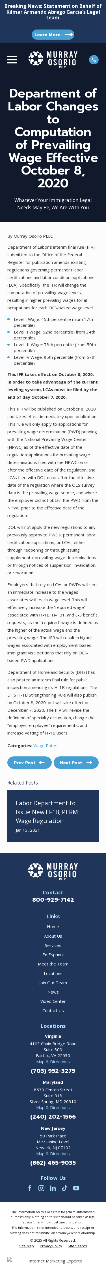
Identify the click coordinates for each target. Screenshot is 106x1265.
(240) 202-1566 (53, 1116)
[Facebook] (30, 1188)
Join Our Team (53, 982)
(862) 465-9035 (53, 1163)
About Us (53, 936)
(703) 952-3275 (53, 1071)
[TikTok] (65, 1188)
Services (53, 945)
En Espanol (53, 954)
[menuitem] (26, 1246)
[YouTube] (76, 1188)
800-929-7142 (53, 900)
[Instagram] (41, 1188)
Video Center (53, 1001)
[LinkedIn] (53, 1188)
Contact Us (53, 1010)
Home (53, 926)
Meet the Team (53, 964)
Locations (53, 973)
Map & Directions (53, 1061)
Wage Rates (45, 745)
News (53, 992)
